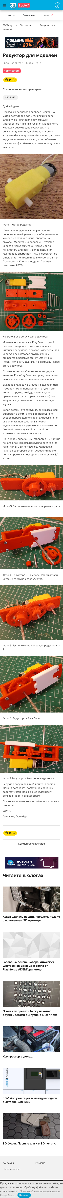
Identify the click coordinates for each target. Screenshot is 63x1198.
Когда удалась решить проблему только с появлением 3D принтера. (31, 918)
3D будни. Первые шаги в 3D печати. (29, 1143)
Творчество (26, 25)
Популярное (29, 15)
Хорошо (24, 1195)
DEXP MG (10, 97)
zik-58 (6, 63)
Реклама (11, 44)
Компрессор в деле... (18, 1056)
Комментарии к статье (31, 843)
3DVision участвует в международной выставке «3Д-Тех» (30, 1100)
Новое (48, 15)
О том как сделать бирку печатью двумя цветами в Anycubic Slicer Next (30, 1013)
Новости (11, 15)
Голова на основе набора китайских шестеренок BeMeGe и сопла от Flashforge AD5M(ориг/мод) (28, 965)
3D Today (7, 25)
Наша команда (11, 1169)
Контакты (8, 1163)
